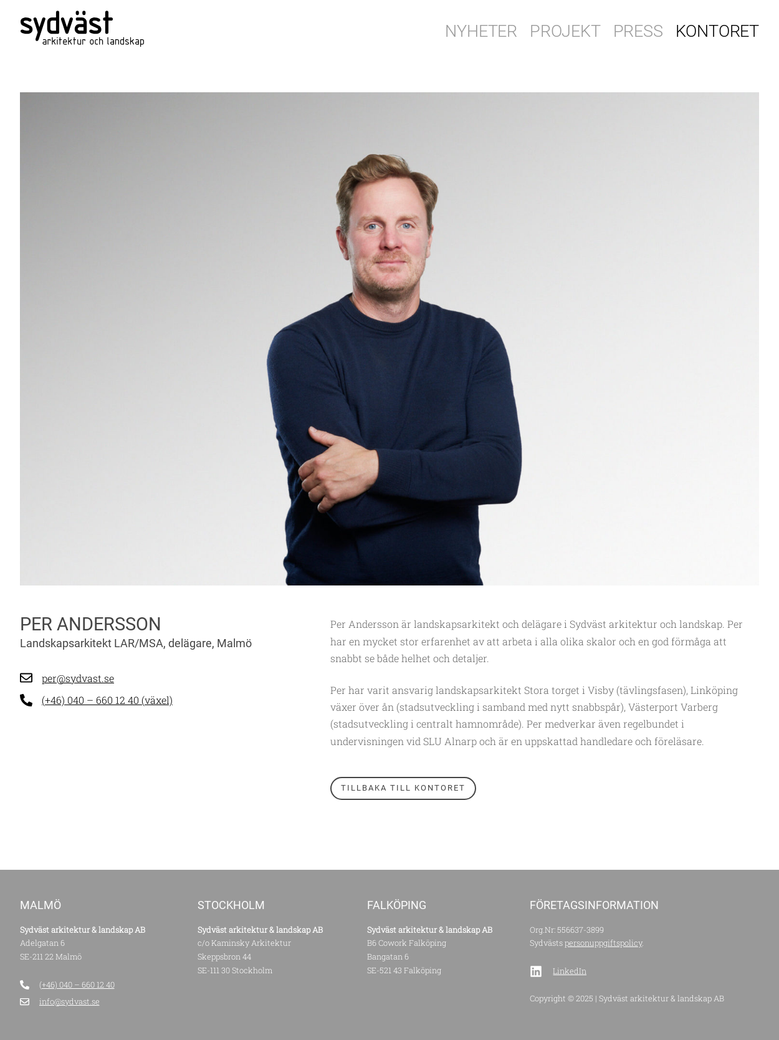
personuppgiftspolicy (603, 943)
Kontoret (717, 31)
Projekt (565, 31)
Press (638, 31)
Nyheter (481, 31)
